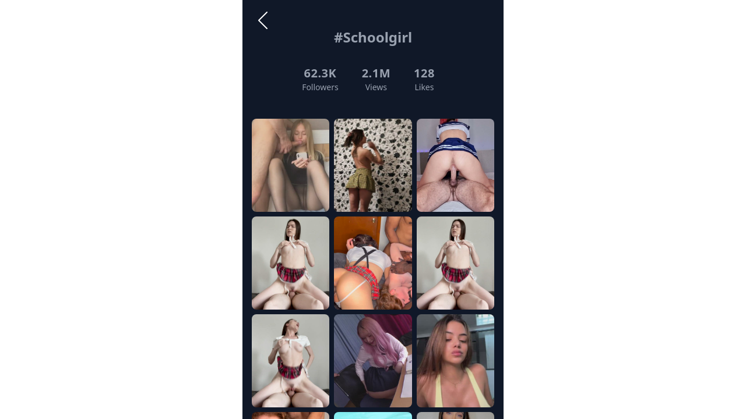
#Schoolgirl (373, 37)
